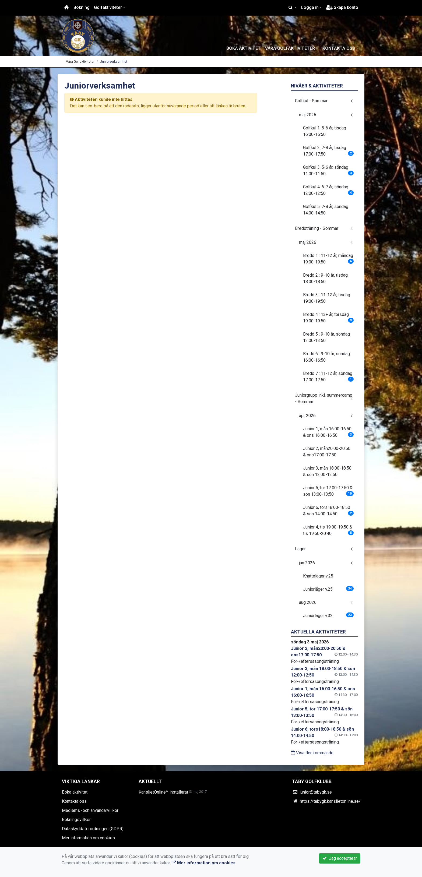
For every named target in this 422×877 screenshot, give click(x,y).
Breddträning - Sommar (316, 228)
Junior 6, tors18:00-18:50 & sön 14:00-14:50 (328, 510)
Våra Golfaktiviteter (290, 48)
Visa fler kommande (312, 752)
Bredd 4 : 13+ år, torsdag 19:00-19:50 (328, 317)
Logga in (310, 7)
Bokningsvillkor (76, 819)
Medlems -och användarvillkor (90, 810)
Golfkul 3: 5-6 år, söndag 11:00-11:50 (328, 170)
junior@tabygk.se (316, 792)
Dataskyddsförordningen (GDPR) (93, 828)
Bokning (81, 7)
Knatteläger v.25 (318, 576)
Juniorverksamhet (113, 62)
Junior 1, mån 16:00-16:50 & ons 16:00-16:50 (328, 432)
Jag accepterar (339, 858)
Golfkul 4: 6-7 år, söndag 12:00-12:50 (328, 190)
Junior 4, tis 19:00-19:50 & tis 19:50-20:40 (328, 530)
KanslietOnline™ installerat (163, 792)
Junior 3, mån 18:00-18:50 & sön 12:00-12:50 (327, 471)
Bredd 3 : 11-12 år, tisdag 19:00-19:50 (326, 298)
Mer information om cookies (88, 837)
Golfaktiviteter (108, 7)
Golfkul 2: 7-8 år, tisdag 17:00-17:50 (328, 151)
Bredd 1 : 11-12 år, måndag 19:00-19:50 (328, 259)
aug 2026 (307, 602)
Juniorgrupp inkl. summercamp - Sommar (323, 398)
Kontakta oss (338, 48)
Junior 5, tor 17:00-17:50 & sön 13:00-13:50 (328, 491)
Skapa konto (342, 7)
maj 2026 (307, 114)
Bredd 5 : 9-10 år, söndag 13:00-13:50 (326, 337)
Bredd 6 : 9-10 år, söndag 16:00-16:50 (326, 357)
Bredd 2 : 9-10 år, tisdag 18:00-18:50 (325, 278)
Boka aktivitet (243, 48)
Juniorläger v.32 (328, 615)
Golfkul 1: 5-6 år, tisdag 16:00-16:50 (324, 131)
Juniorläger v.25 (328, 589)
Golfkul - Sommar (311, 100)
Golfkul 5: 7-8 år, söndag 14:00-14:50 (325, 210)
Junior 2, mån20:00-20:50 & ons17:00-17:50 (326, 451)
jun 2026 (307, 562)
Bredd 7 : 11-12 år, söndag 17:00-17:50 (328, 376)
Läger (300, 548)
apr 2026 (307, 415)
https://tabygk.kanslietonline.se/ (330, 801)
